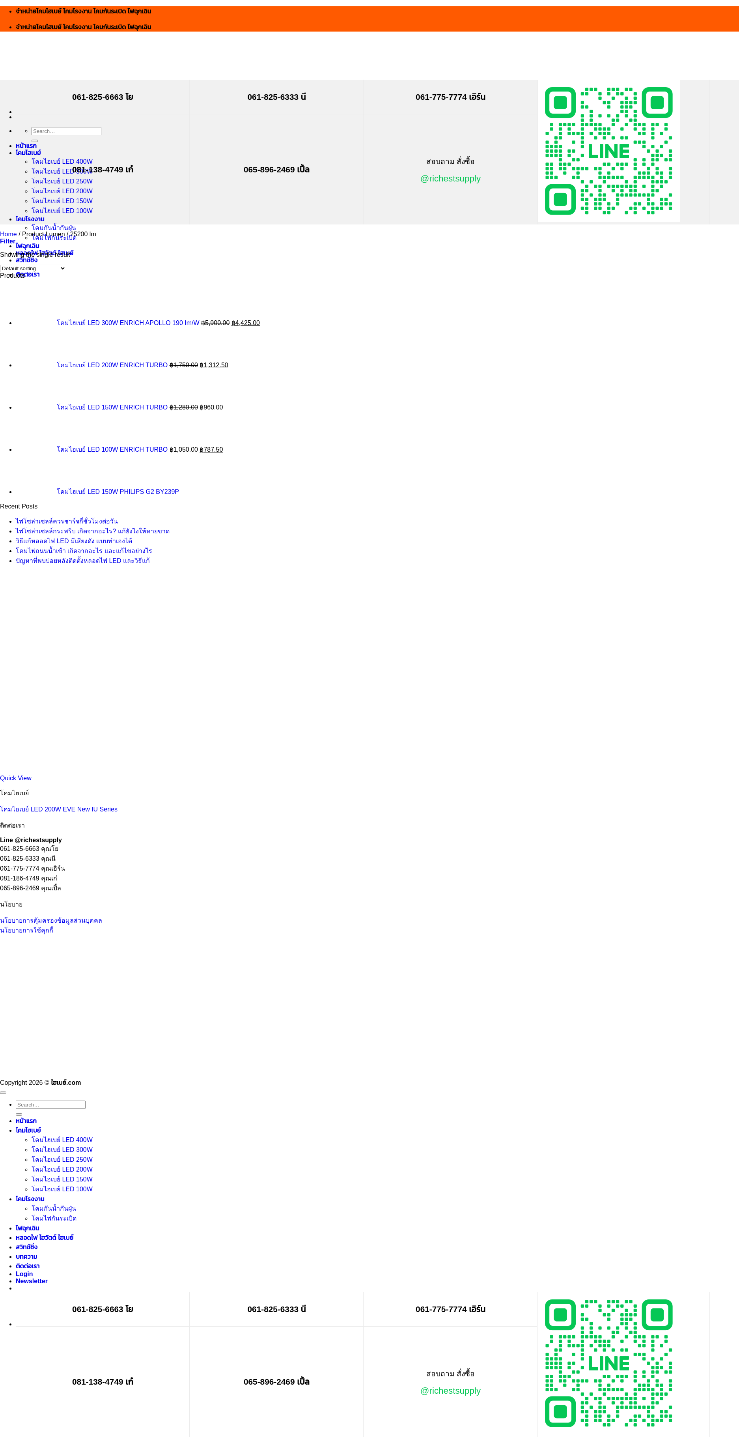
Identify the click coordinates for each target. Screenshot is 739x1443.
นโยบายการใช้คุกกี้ (26, 930)
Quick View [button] (16, 778)
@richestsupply (450, 178)
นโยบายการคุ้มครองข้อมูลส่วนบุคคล (51, 920)
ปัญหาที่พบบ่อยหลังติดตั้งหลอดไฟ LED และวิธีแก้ (83, 560)
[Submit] (35, 141)
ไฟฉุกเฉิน (27, 246)
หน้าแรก (26, 145)
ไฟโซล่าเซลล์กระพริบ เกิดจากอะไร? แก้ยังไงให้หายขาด (93, 531)
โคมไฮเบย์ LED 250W (62, 181)
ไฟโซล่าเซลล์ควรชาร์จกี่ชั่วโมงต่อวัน (67, 521)
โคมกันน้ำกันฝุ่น (54, 227)
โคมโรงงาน (30, 219)
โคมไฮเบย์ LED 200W (62, 191)
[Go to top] (3, 1093)
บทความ (26, 1256)
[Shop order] (33, 268)
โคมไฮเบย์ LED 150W (62, 201)
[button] (7, 241)
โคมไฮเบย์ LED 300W (62, 171)
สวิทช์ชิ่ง (26, 260)
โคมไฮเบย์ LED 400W (62, 161)
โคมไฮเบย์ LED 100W (62, 210)
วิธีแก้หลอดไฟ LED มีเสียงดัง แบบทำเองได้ (74, 541)
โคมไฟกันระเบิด (54, 1218)
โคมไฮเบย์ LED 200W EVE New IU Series (59, 809)
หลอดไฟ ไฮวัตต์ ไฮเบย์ (44, 1237)
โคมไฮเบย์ (28, 153)
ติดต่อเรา (27, 274)
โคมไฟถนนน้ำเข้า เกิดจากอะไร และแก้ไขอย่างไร (84, 551)
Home (8, 234)
